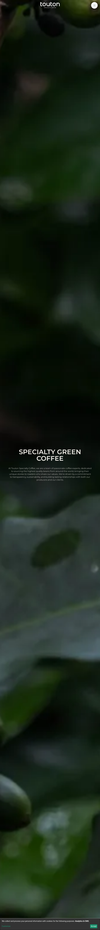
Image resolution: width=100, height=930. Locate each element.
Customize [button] (6, 926)
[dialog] (50, 924)
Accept (94, 926)
